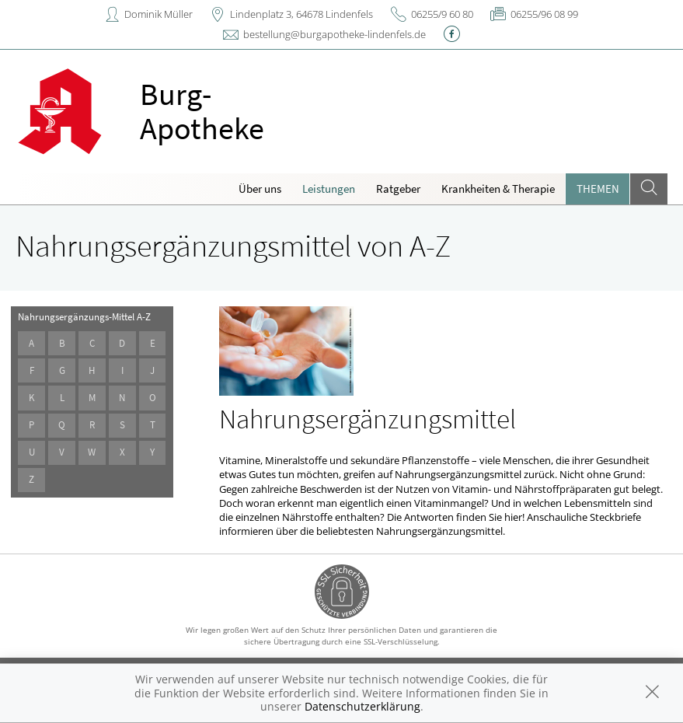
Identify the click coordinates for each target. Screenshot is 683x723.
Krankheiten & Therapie (498, 188)
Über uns (260, 188)
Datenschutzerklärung (362, 706)
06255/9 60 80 (442, 14)
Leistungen (328, 188)
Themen (598, 188)
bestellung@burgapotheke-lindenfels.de (334, 34)
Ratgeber (398, 188)
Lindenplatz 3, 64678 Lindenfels (301, 14)
